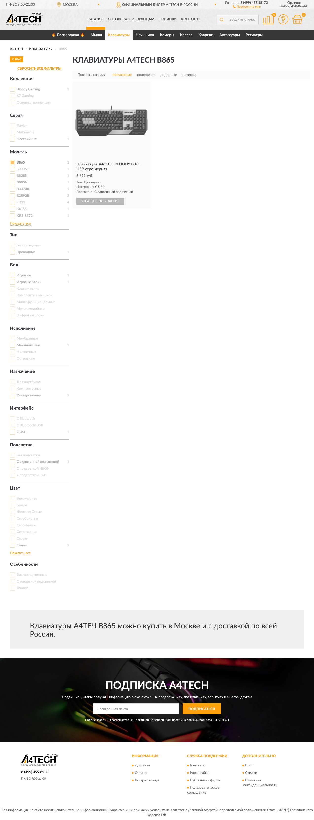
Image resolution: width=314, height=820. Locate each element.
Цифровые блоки (30, 315)
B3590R (23, 196)
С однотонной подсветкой (38, 462)
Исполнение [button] (23, 328)
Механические (28, 345)
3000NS (23, 169)
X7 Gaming (25, 96)
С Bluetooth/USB (30, 425)
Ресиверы (254, 35)
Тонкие (22, 588)
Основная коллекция (34, 102)
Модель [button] (18, 152)
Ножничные (26, 352)
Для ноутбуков (29, 382)
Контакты (190, 19)
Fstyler (22, 126)
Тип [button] (13, 235)
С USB (21, 432)
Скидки (251, 773)
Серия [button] (16, 115)
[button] (247, 6)
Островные (26, 358)
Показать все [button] (20, 223)
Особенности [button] (24, 564)
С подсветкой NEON (33, 468)
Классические (28, 289)
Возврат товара (147, 780)
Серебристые (27, 518)
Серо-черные (27, 532)
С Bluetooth (26, 418)
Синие (22, 545)
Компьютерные (29, 388)
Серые (22, 538)
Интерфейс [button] (22, 408)
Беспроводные (28, 245)
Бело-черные (27, 498)
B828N (22, 176)
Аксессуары (229, 35)
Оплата (141, 773)
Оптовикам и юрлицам (131, 19)
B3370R (23, 189)
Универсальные (29, 395)
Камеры (167, 35)
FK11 (21, 202)
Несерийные (27, 139)
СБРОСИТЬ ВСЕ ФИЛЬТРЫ (39, 68)
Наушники (145, 35)
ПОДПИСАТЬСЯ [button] (201, 709)
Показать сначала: (92, 75)
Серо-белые (26, 525)
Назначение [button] (22, 371)
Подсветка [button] (21, 445)
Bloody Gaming (28, 89)
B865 (21, 162)
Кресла (186, 35)
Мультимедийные (31, 308)
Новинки (168, 19)
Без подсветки (28, 455)
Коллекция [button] (21, 79)
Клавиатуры (119, 35)
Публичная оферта (205, 780)
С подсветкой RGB (31, 475)
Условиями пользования (200, 719)
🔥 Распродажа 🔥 (68, 35)
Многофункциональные (36, 302)
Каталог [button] (96, 19)
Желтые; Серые (29, 512)
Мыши (96, 35)
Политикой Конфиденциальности (156, 719)
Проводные (26, 252)
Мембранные (27, 338)
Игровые (24, 275)
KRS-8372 (25, 216)
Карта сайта (199, 773)
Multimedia (25, 132)
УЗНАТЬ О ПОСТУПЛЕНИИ (100, 201)
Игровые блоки (29, 282)
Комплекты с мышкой (34, 295)
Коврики (205, 35)
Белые (22, 505)
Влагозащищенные (32, 575)
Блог (249, 765)
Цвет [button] (15, 488)
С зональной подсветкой (36, 581)
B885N (22, 182)
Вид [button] (14, 265)
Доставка (142, 765)
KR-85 (22, 209)
